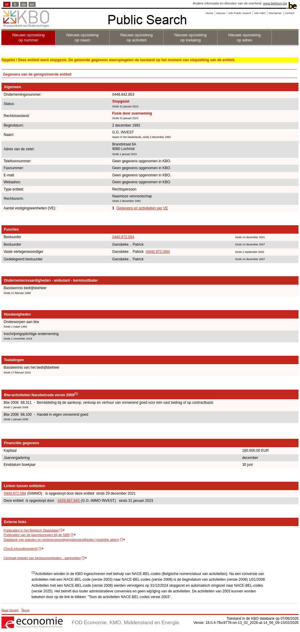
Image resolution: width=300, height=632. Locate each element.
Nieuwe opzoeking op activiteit (136, 37)
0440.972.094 (123, 237)
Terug (25, 610)
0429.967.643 (69, 501)
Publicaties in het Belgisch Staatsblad (31, 530)
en (32, 4)
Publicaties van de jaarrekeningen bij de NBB (37, 535)
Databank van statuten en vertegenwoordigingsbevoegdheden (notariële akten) (61, 539)
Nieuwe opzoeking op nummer (28, 37)
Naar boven (10, 610)
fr (15, 4)
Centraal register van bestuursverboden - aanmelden (42, 558)
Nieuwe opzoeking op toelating (190, 37)
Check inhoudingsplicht (21, 548)
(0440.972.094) (158, 252)
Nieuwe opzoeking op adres (244, 37)
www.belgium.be (275, 3)
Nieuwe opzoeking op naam (82, 37)
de (24, 4)
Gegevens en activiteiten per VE (142, 208)
